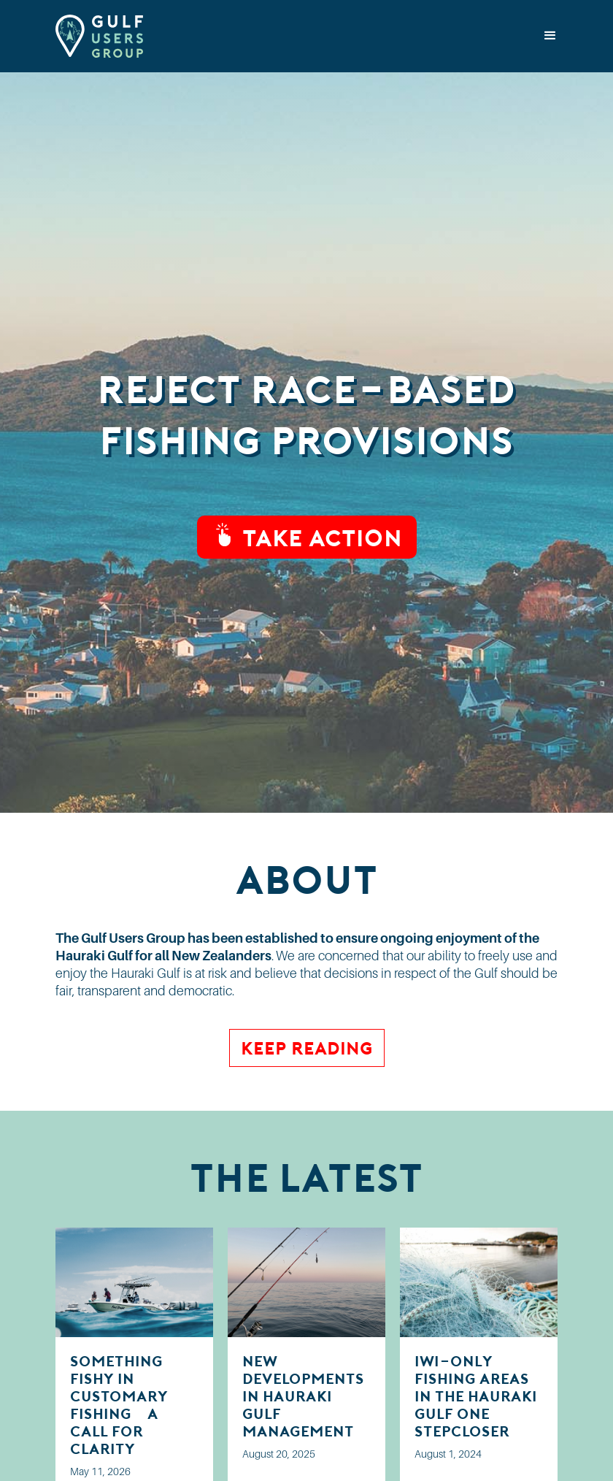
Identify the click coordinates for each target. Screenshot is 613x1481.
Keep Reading (307, 1047)
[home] (99, 36)
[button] (550, 36)
